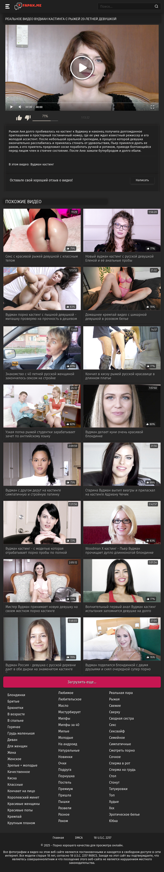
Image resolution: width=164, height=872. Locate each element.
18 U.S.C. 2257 (102, 838)
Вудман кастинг (42, 164)
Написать (142, 180)
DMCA (79, 838)
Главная (58, 838)
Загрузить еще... (82, 682)
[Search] (156, 6)
